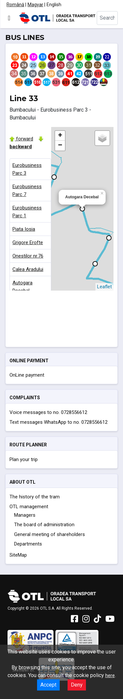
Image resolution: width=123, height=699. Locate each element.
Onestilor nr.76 (27, 256)
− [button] (60, 146)
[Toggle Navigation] (9, 18)
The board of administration (44, 525)
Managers (24, 515)
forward (21, 139)
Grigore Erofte (27, 242)
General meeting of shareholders (49, 534)
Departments (28, 544)
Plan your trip (24, 459)
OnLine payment (27, 375)
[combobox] (107, 18)
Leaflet (104, 287)
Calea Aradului (27, 269)
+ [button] (60, 136)
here (110, 675)
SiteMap (18, 555)
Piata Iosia (23, 229)
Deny (77, 685)
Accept (48, 685)
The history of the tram (35, 497)
